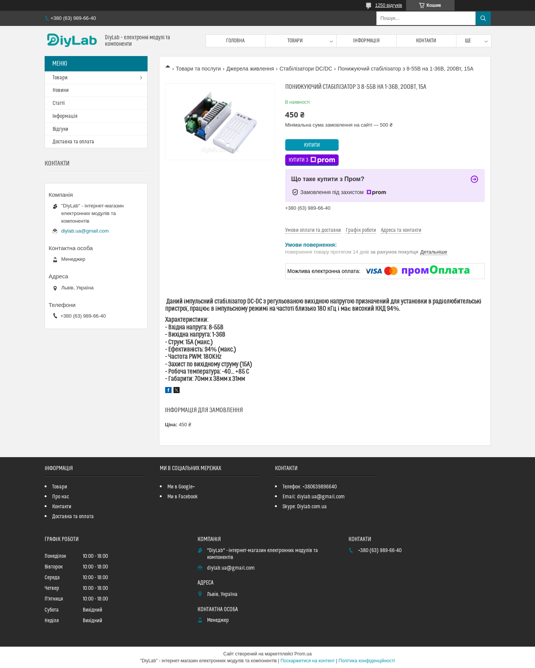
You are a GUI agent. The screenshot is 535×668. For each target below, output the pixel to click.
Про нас (60, 497)
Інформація (366, 41)
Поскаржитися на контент (308, 660)
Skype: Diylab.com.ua (305, 507)
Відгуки (60, 129)
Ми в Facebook (182, 497)
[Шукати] (483, 18)
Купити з (312, 160)
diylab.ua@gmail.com (85, 231)
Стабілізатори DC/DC (306, 69)
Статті (59, 103)
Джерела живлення (250, 69)
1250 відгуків (388, 5)
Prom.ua (303, 654)
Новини (61, 90)
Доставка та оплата (73, 142)
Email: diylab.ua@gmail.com (314, 497)
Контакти (426, 41)
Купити (312, 145)
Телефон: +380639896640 (310, 487)
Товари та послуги (198, 69)
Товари (295, 41)
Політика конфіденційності (367, 660)
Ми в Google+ (181, 487)
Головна (235, 41)
